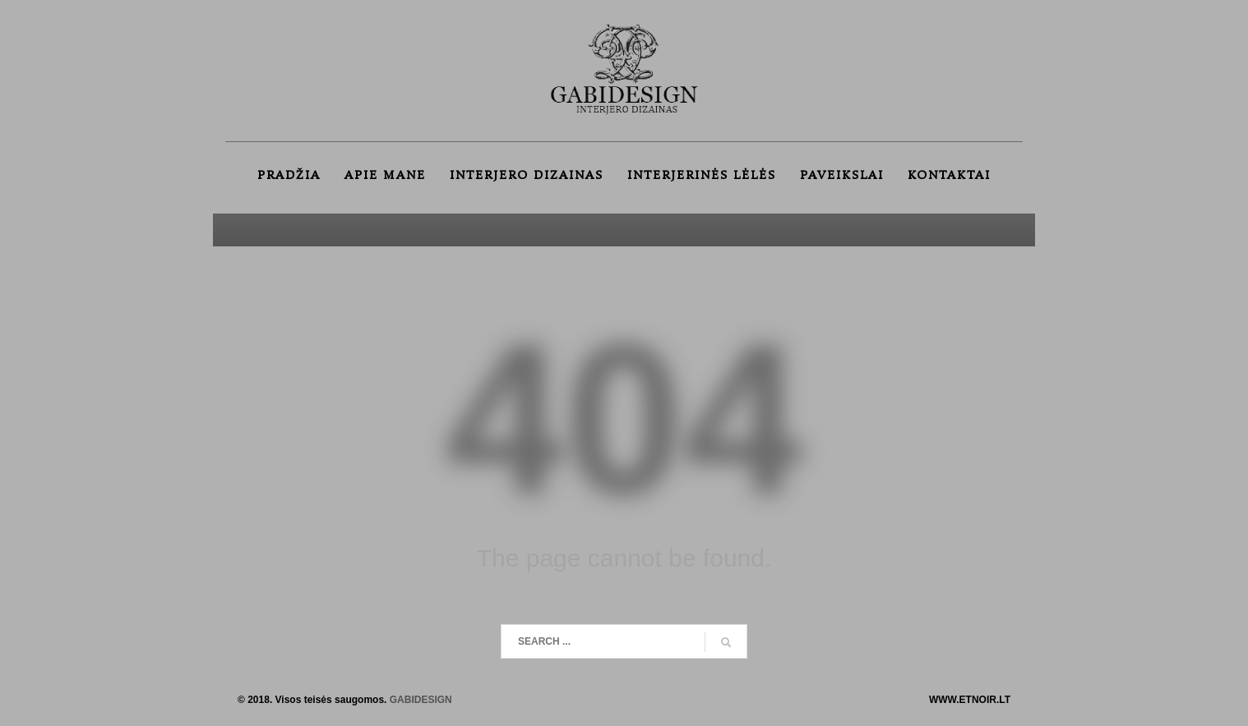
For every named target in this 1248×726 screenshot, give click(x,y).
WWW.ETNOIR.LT (969, 699)
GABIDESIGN (421, 699)
